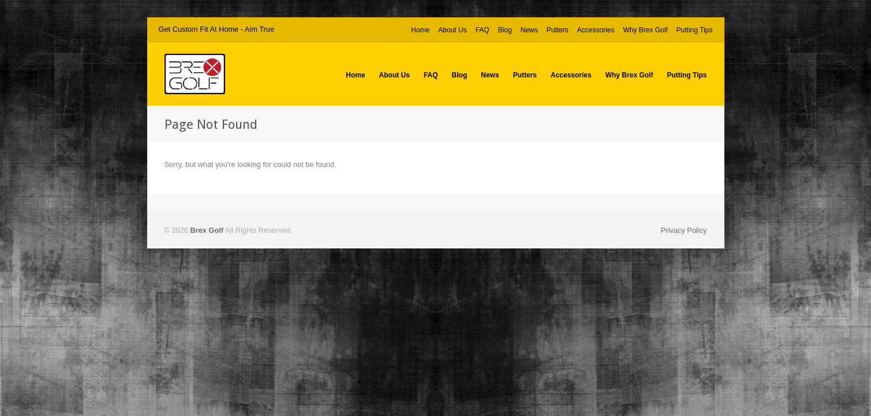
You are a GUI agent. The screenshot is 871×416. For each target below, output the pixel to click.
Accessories (596, 30)
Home (420, 30)
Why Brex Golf (645, 30)
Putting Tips (694, 30)
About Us (452, 30)
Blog (505, 30)
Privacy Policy (684, 230)
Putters (558, 30)
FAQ (482, 30)
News (529, 30)
